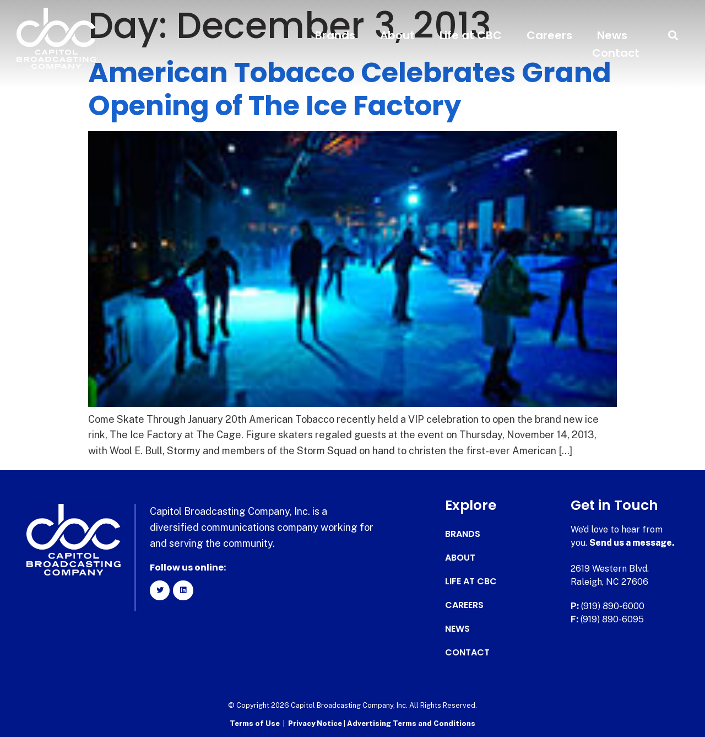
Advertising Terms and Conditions (411, 723)
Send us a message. (632, 542)
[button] (673, 35)
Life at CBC (471, 35)
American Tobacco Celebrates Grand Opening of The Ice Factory (349, 89)
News (612, 35)
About (397, 35)
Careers (549, 35)
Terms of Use (255, 723)
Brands (335, 35)
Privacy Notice (316, 723)
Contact (615, 53)
